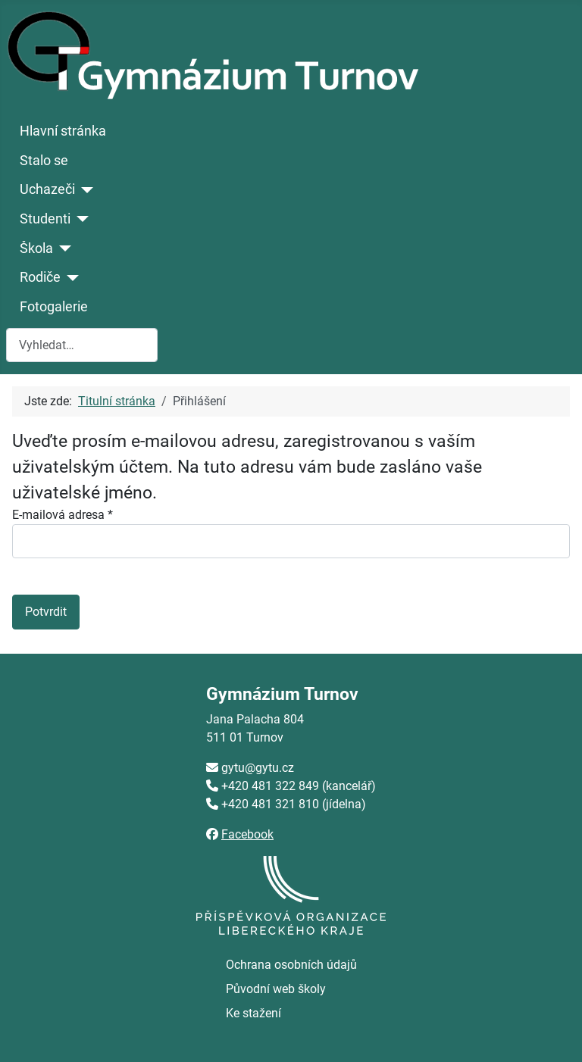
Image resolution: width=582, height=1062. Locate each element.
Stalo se (44, 160)
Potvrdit (46, 611)
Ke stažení (253, 1013)
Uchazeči (47, 189)
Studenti (45, 218)
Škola (36, 248)
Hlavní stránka (63, 131)
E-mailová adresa (62, 515)
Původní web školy (276, 989)
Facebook (247, 834)
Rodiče (40, 277)
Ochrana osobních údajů (291, 964)
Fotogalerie (54, 306)
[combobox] (82, 345)
